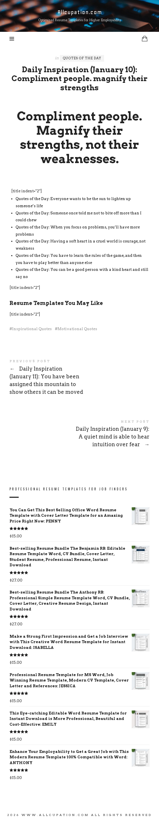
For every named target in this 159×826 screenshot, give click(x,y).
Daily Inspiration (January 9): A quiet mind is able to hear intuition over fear (79, 434)
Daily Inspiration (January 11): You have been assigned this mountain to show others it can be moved (79, 378)
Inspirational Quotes (32, 329)
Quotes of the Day (82, 58)
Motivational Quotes (77, 329)
